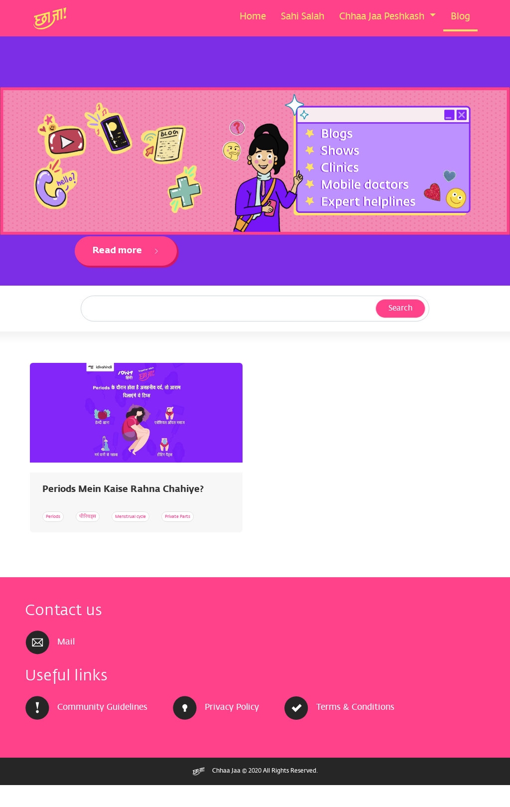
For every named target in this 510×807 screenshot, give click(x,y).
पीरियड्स (116, 516)
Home (253, 17)
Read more (126, 250)
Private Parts (70, 538)
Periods (61, 516)
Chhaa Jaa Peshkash (383, 17)
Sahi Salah (302, 17)
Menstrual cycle (183, 516)
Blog (460, 17)
